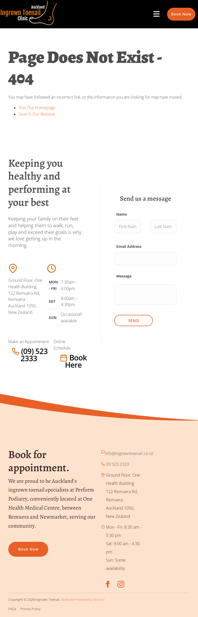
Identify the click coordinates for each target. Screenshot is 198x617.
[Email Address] (145, 258)
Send (133, 320)
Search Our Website (37, 114)
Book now (18, 545)
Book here (63, 357)
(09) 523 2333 (21, 351)
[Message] (145, 294)
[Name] (127, 226)
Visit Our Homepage (37, 108)
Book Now (177, 10)
